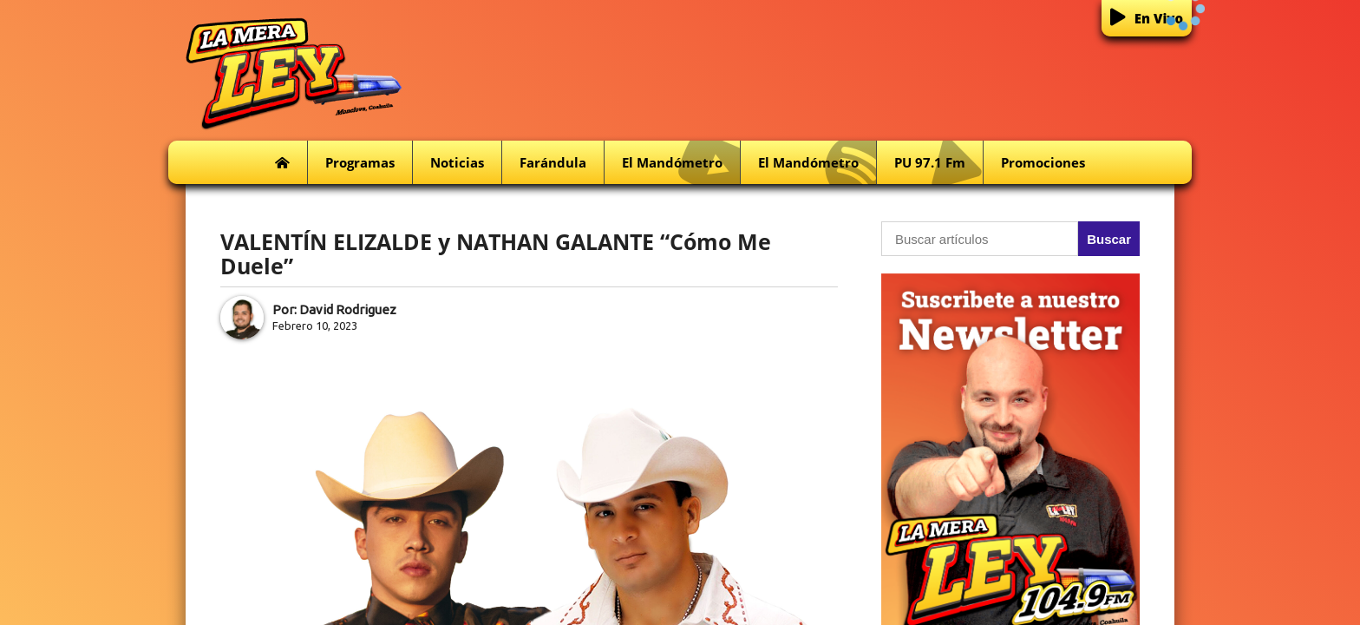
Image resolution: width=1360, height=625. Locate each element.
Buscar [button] (1109, 239)
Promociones (1043, 162)
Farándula (553, 162)
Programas (360, 162)
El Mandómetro (681, 163)
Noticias (457, 162)
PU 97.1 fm (938, 163)
